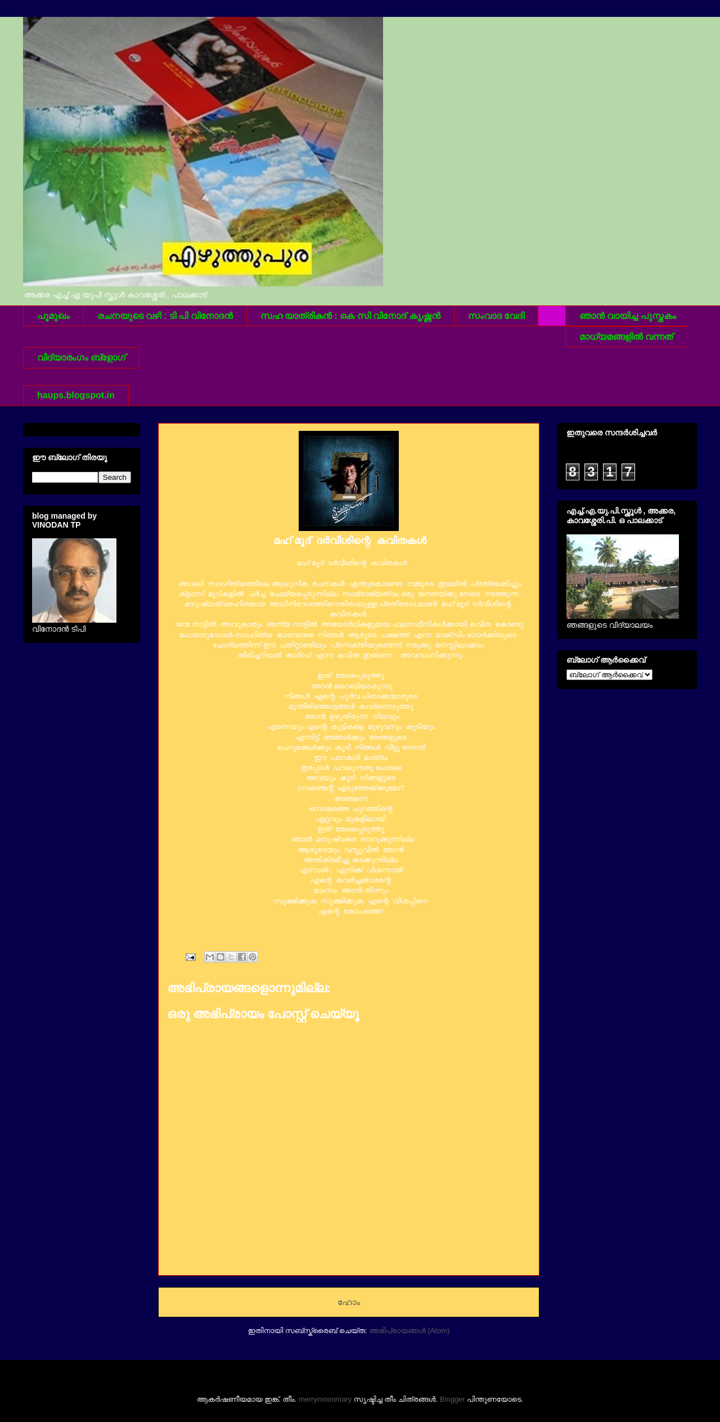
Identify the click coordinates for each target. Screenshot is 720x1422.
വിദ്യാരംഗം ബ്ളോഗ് (81, 357)
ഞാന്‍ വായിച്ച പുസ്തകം (627, 316)
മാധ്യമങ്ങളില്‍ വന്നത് (626, 336)
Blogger (452, 1399)
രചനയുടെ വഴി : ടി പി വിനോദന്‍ (165, 316)
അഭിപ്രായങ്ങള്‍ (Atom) (409, 1330)
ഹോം (349, 1302)
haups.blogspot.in (76, 395)
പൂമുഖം (53, 316)
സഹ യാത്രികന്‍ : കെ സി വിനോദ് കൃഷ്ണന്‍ (350, 316)
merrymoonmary (325, 1399)
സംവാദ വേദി (496, 316)
